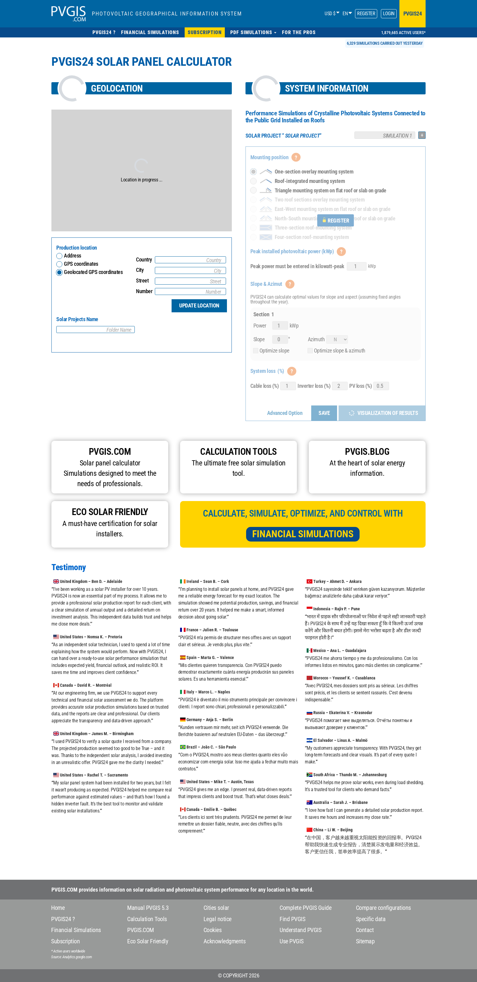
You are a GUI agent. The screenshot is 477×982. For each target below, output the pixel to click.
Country (144, 259)
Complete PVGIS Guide (305, 907)
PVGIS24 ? (63, 919)
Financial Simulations (302, 534)
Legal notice (218, 919)
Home (57, 907)
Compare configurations (383, 907)
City (140, 270)
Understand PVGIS (300, 930)
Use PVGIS (292, 941)
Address (72, 255)
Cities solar (216, 907)
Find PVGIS (292, 919)
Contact (365, 930)
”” (283, 136)
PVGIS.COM (140, 930)
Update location (199, 305)
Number (144, 291)
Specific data (371, 919)
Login (389, 13)
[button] (253, 32)
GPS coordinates (81, 264)
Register (366, 13)
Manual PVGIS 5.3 (148, 907)
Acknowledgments (225, 941)
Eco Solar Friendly (147, 941)
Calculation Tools (147, 919)
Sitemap (365, 941)
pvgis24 (412, 13)
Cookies (213, 930)
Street (142, 280)
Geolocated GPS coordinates (93, 272)
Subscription (65, 941)
